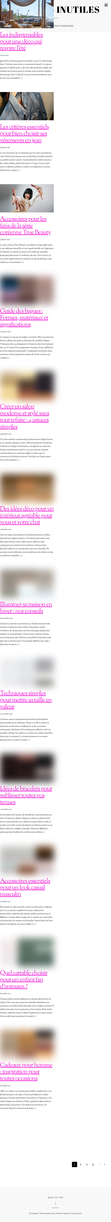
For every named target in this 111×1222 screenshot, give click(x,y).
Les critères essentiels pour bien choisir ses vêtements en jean (24, 134)
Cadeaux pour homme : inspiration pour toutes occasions (26, 1072)
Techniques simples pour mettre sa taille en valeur (26, 700)
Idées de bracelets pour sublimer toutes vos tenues (26, 796)
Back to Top (55, 1197)
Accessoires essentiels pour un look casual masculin (25, 888)
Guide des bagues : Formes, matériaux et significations (24, 318)
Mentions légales (62, 1213)
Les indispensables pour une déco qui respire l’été (21, 42)
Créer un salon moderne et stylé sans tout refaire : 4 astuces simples (24, 416)
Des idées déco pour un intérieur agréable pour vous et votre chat (27, 516)
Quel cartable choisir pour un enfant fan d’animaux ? (23, 980)
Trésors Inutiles (45, 1213)
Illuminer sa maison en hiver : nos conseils (26, 608)
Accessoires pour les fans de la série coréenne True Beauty (25, 226)
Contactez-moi (76, 1213)
